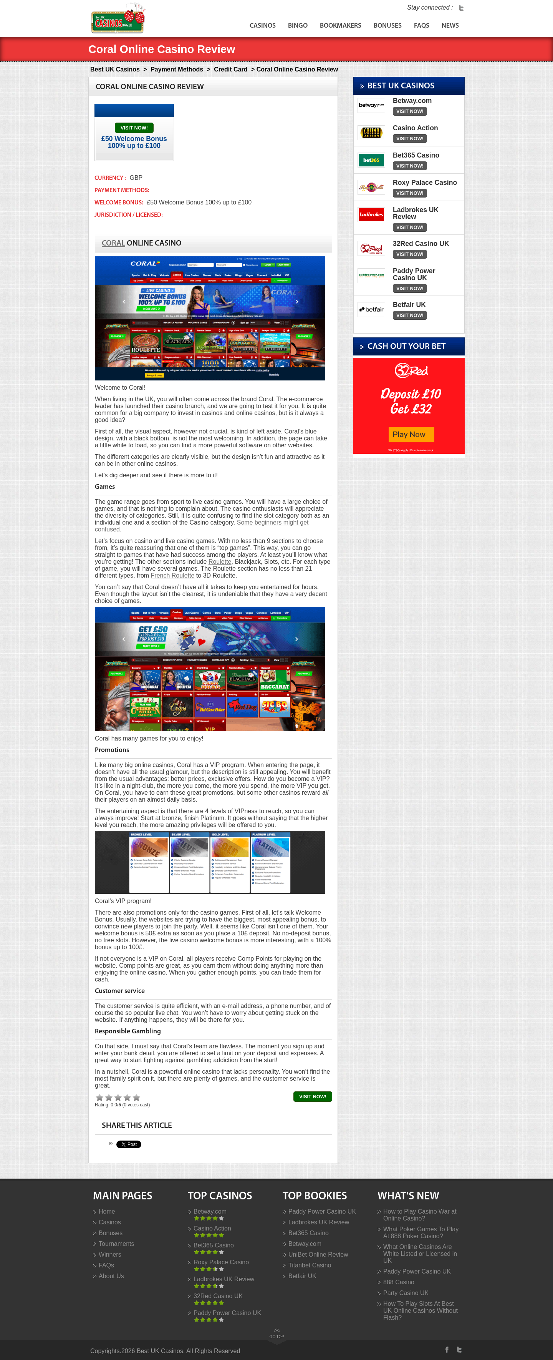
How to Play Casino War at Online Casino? (420, 1215)
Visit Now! (134, 128)
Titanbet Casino (309, 1265)
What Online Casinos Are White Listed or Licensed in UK (420, 1254)
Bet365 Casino (214, 1245)
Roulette (220, 561)
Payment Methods (177, 69)
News (450, 26)
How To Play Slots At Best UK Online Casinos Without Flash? (420, 1310)
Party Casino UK (406, 1293)
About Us (111, 1276)
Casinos (263, 26)
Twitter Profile (461, 8)
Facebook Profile (448, 1349)
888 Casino (398, 1282)
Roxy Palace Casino (221, 1262)
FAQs (421, 26)
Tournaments (116, 1243)
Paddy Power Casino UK (227, 1313)
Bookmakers (340, 26)
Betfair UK (302, 1276)
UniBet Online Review (318, 1254)
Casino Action (212, 1228)
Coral (113, 243)
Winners (110, 1254)
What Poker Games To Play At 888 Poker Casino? (421, 1232)
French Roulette (173, 575)
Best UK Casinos (115, 69)
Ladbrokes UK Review (224, 1279)
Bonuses (388, 26)
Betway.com (210, 1211)
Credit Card (230, 69)
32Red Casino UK (218, 1296)
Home (107, 1211)
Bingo (298, 26)
